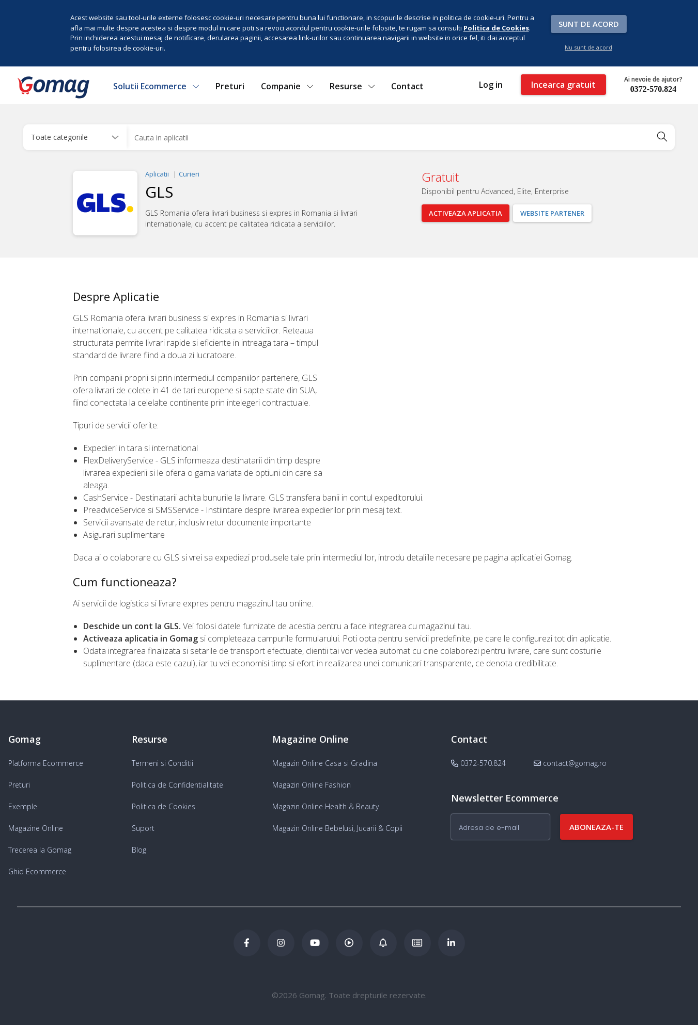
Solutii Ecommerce (156, 86)
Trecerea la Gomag (39, 850)
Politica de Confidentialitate (177, 785)
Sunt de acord (589, 24)
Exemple (22, 806)
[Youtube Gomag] (315, 943)
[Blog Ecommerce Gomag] (383, 943)
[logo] (52, 87)
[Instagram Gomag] (281, 943)
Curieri (189, 174)
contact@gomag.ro (570, 763)
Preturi (229, 86)
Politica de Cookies (163, 806)
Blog (139, 850)
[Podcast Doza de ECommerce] (349, 943)
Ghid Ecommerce (37, 871)
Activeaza (465, 213)
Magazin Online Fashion (311, 785)
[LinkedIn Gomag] (451, 943)
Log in (491, 85)
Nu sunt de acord (588, 47)
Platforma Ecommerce (45, 763)
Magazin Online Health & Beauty (325, 806)
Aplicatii (157, 174)
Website (552, 213)
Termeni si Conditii (162, 763)
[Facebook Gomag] (247, 943)
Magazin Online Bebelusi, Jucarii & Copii (337, 828)
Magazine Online (35, 828)
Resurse (352, 86)
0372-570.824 (653, 89)
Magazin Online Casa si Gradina (324, 763)
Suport (143, 828)
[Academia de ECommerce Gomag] (417, 943)
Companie (287, 86)
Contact (407, 86)
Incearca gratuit (563, 84)
